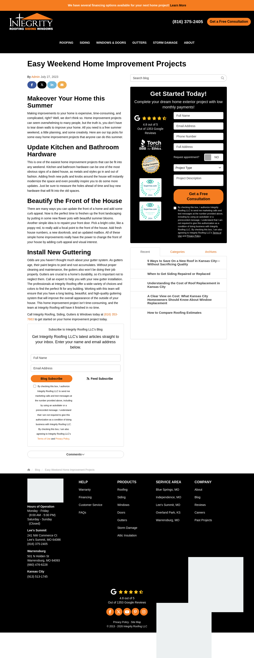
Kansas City (35, 571)
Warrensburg (36, 551)
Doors (121, 512)
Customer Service (90, 505)
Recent (145, 251)
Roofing (122, 489)
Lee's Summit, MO (168, 505)
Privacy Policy (62, 438)
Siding (121, 497)
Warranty (85, 489)
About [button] (189, 42)
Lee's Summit (36, 530)
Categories (177, 251)
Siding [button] (85, 42)
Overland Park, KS (168, 512)
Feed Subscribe (99, 378)
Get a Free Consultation (229, 21)
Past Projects (203, 520)
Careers (200, 512)
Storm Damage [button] (165, 42)
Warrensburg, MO (168, 520)
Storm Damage (127, 527)
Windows (123, 505)
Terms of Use (44, 438)
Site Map (136, 622)
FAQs (82, 512)
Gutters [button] (139, 42)
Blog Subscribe (51, 378)
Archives (211, 251)
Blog (198, 497)
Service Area (168, 482)
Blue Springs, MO (167, 489)
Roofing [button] (66, 42)
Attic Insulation (127, 535)
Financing (85, 497)
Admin (35, 76)
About (198, 489)
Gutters (122, 520)
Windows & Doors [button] (111, 42)
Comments (75, 454)
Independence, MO (168, 497)
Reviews (200, 505)
